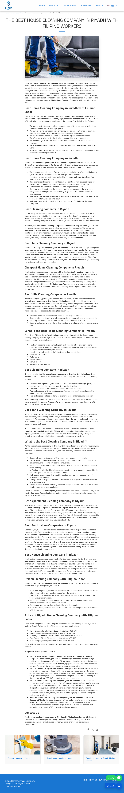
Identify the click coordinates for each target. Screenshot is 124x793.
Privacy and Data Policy (12, 786)
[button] (113, 5)
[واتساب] (113, 778)
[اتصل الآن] (113, 786)
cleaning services (17, 13)
